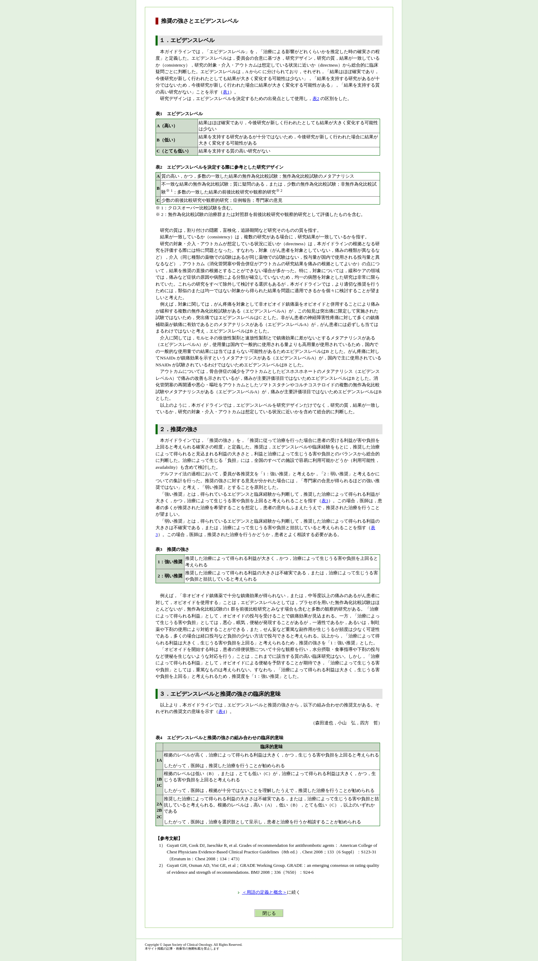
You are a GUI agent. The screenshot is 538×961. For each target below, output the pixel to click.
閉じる (269, 913)
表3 (324, 500)
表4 (221, 711)
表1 (226, 92)
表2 (315, 98)
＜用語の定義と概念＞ (264, 892)
